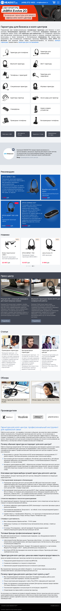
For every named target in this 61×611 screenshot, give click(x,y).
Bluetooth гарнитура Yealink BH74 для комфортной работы (45, 300)
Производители (9, 410)
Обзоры (5, 378)
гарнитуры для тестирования (28, 42)
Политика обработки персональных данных (11, 609)
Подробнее (5, 321)
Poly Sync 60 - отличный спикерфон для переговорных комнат (14, 300)
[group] (7, 417)
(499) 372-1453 (28, 2)
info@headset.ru (42, 2)
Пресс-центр (7, 276)
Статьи (4, 331)
